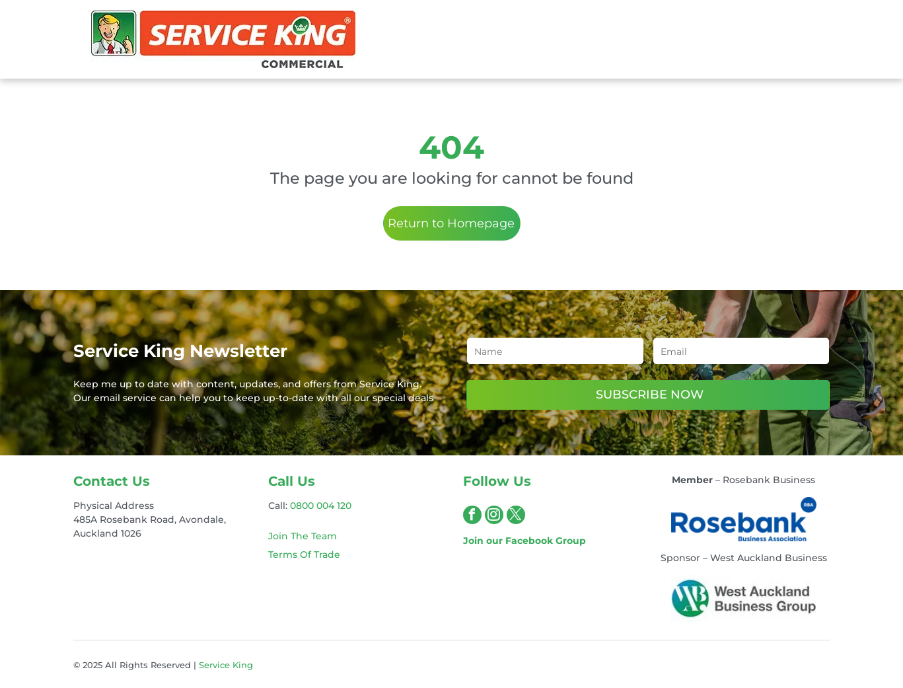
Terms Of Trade (304, 554)
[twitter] (516, 516)
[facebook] (472, 516)
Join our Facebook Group (524, 541)
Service (214, 665)
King (243, 665)
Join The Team (302, 536)
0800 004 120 (320, 506)
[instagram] (494, 516)
